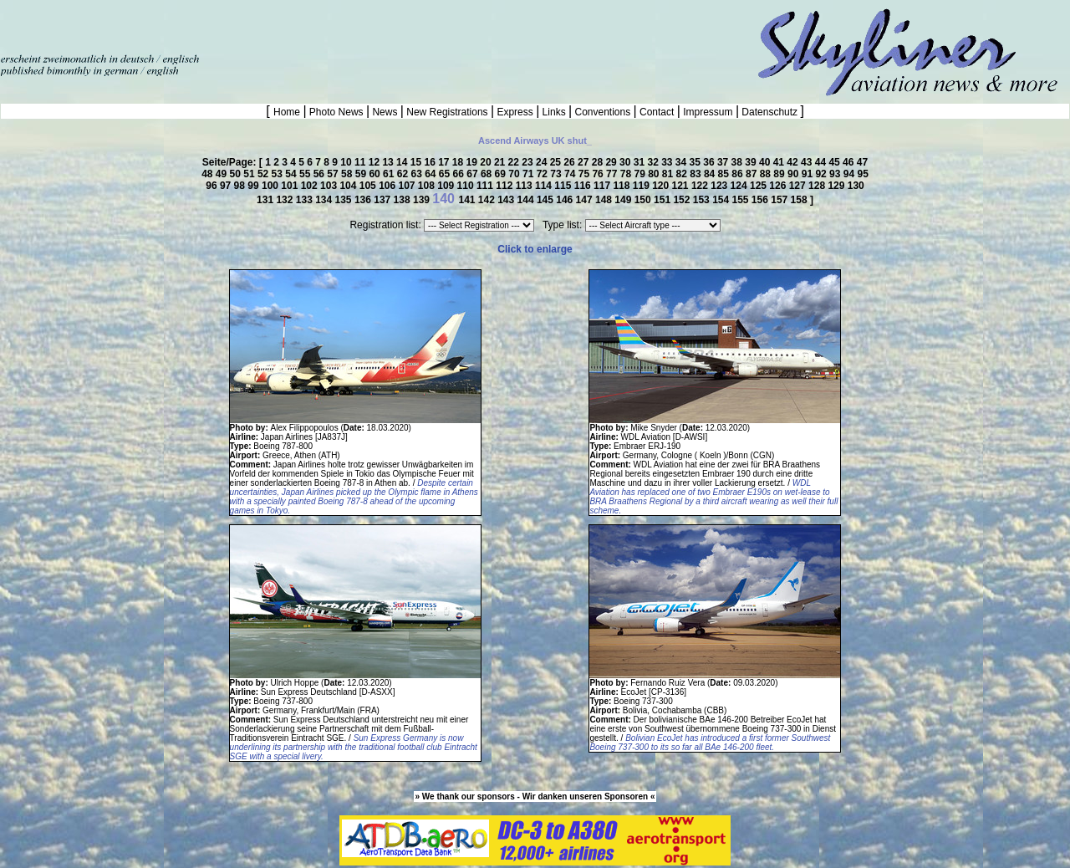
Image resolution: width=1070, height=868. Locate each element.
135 (344, 200)
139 (422, 200)
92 (822, 174)
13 (389, 162)
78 (627, 174)
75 (585, 174)
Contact (657, 112)
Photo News (336, 112)
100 (271, 185)
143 (507, 200)
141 (467, 200)
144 (527, 200)
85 (725, 174)
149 (624, 200)
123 (720, 185)
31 (641, 162)
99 (254, 185)
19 (473, 162)
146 (565, 200)
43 (808, 162)
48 (208, 174)
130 (856, 185)
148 (604, 200)
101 (290, 185)
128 (818, 185)
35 (697, 162)
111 (486, 185)
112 (505, 185)
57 (334, 174)
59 (362, 174)
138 (403, 200)
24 (543, 162)
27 (585, 162)
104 (349, 185)
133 (305, 200)
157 (780, 200)
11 (361, 162)
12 (376, 162)
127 (798, 185)
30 (626, 162)
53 (279, 174)
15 (417, 162)
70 (515, 174)
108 (427, 185)
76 (599, 174)
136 (364, 200)
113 (525, 185)
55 (306, 174)
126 (778, 185)
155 (741, 200)
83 (697, 174)
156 (761, 200)
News (384, 112)
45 (835, 162)
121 (681, 185)
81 (669, 174)
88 (767, 174)
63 (417, 174)
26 (570, 162)
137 (383, 200)
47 (862, 162)
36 (710, 162)
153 (702, 200)
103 (329, 185)
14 (403, 162)
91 (809, 174)
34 (682, 162)
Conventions (602, 112)
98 (241, 185)
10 (347, 162)
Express (515, 112)
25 (557, 162)
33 (668, 162)
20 (487, 162)
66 (460, 174)
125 (759, 185)
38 (738, 162)
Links (553, 112)
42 (794, 162)
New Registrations (447, 112)
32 (654, 162)
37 (724, 162)
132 (285, 200)
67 (473, 174)
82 (683, 174)
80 (655, 174)
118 (622, 185)
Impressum (708, 112)
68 (488, 174)
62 (404, 174)
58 (348, 174)
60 (376, 174)
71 (529, 174)
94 (850, 174)
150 (644, 200)
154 (721, 200)
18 (459, 162)
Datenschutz (769, 112)
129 (837, 185)
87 (753, 174)
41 (780, 162)
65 (446, 174)
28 (599, 162)
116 (584, 185)
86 (738, 174)
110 (466, 185)
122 (701, 185)
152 (682, 200)
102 (310, 185)
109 (446, 185)
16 (431, 162)
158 (800, 200)
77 (613, 174)
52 (264, 174)
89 (780, 174)
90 (794, 174)
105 (369, 185)
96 (213, 185)
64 (432, 174)
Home (288, 112)
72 (544, 174)
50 (237, 174)
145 (546, 200)
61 (390, 174)
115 (563, 185)
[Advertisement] (195, 25)
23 (529, 162)
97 (227, 185)
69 (502, 174)
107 (407, 185)
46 (850, 162)
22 (515, 162)
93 (836, 174)
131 (266, 200)
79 (641, 174)
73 (557, 174)
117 (603, 185)
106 (388, 185)
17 (445, 162)
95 (862, 174)
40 (766, 162)
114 (544, 185)
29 (612, 162)
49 (223, 174)
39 (752, 162)
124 (740, 185)
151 (663, 200)
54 (292, 174)
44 (822, 162)
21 (501, 162)
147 (585, 200)
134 (324, 200)
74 (571, 174)
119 (642, 185)
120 (661, 185)
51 (250, 174)
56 (320, 174)
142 (487, 200)
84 (711, 174)
